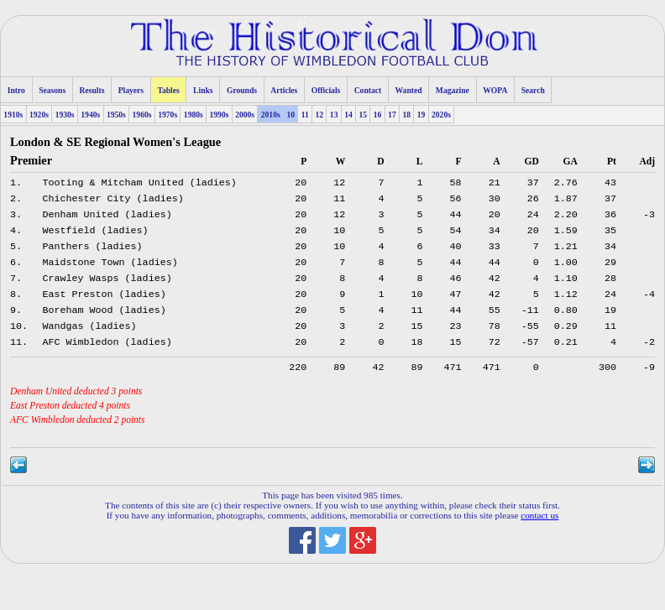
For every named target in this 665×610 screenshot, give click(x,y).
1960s (142, 114)
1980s (193, 114)
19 (421, 114)
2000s (244, 114)
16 (378, 114)
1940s (90, 114)
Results (92, 90)
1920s (39, 114)
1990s (218, 114)
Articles (283, 90)
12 (320, 114)
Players (131, 90)
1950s (116, 114)
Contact (368, 90)
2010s (270, 114)
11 (305, 114)
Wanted (408, 90)
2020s (441, 114)
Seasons (52, 90)
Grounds (242, 90)
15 (363, 114)
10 (290, 114)
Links (202, 90)
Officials (326, 90)
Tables (168, 90)
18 (406, 114)
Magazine (452, 90)
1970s (167, 114)
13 (334, 114)
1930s (65, 114)
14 (348, 114)
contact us (539, 535)
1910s (13, 114)
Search (533, 90)
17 (392, 114)
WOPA (495, 90)
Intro (16, 90)
